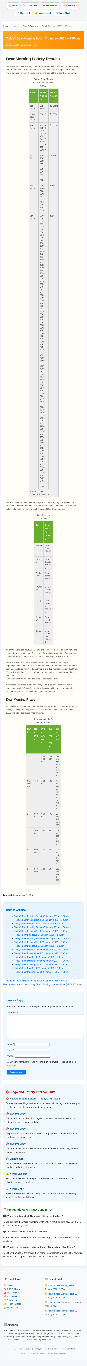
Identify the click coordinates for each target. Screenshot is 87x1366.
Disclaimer (52, 1353)
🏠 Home (13, 5)
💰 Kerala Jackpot (43, 13)
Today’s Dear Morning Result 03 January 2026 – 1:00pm (41, 949)
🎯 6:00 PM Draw (50, 5)
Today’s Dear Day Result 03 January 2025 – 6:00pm (39, 946)
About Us (18, 1353)
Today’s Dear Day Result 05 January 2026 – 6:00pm (39, 923)
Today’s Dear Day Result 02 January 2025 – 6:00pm (39, 957)
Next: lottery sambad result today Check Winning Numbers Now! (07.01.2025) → (42, 984)
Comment (12, 1012)
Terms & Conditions (67, 1353)
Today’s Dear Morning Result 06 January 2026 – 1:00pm (41, 916)
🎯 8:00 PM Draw (70, 5)
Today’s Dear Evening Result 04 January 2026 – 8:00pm (41, 931)
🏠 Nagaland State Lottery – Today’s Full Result (33, 1103)
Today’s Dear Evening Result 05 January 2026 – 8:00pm (41, 920)
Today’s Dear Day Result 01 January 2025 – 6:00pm (39, 968)
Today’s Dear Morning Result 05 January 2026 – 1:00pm (41, 927)
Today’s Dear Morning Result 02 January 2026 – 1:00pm (41, 960)
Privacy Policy (39, 1353)
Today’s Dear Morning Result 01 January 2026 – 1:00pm (41, 972)
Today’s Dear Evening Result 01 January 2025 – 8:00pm (41, 964)
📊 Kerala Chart (63, 13)
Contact (28, 1353)
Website (10, 1060)
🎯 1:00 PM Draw (30, 5)
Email (10, 1054)
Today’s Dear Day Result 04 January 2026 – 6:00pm (39, 935)
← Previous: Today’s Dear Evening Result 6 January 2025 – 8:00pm (35, 980)
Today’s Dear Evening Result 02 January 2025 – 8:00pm (41, 953)
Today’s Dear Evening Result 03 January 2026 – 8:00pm (41, 942)
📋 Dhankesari (23, 13)
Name (10, 1048)
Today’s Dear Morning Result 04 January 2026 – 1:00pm (41, 938)
